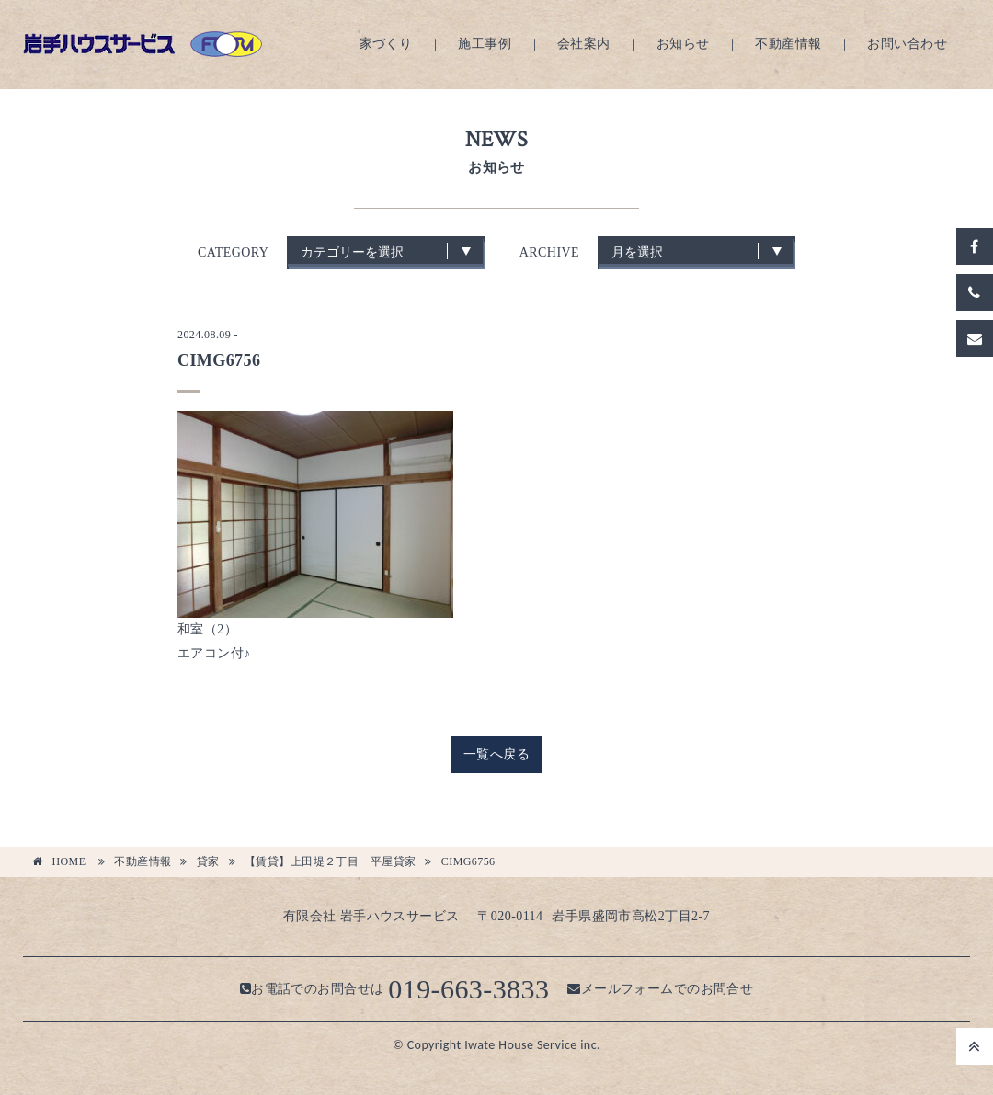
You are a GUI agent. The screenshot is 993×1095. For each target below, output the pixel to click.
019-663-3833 (468, 989)
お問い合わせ (907, 44)
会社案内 (584, 44)
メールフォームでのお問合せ (660, 989)
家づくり (386, 44)
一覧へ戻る (496, 754)
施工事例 (484, 44)
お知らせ (683, 44)
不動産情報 (788, 44)
